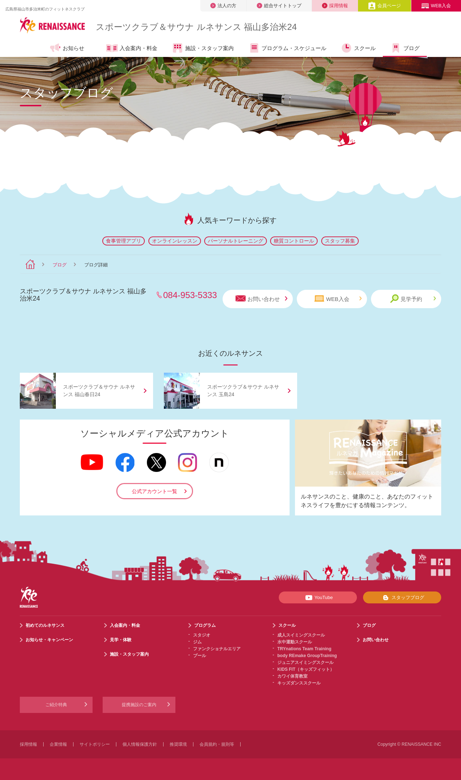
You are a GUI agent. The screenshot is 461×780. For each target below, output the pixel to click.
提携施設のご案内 (139, 704)
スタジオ (201, 635)
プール (199, 655)
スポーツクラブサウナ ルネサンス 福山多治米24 (196, 27)
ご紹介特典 (56, 704)
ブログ (405, 48)
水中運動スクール (294, 641)
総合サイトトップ (279, 5)
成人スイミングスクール (301, 635)
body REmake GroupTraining (307, 655)
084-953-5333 (190, 295)
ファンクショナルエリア (217, 648)
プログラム (205, 625)
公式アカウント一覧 (154, 491)
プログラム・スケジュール (287, 48)
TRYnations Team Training (304, 648)
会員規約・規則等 (217, 744)
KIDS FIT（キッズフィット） (305, 669)
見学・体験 (120, 639)
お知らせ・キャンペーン (49, 639)
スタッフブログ (402, 597)
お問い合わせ (261, 298)
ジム (197, 641)
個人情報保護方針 (139, 744)
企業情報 (58, 744)
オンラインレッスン (174, 241)
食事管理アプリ (123, 241)
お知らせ (66, 48)
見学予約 (413, 298)
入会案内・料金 (131, 48)
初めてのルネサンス (45, 625)
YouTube (318, 597)
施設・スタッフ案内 (203, 48)
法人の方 (223, 5)
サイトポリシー (95, 744)
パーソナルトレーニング (235, 241)
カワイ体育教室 (292, 676)
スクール (358, 48)
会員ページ (384, 5)
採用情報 (335, 5)
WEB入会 (436, 5)
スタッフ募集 (340, 241)
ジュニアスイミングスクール (305, 662)
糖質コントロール (294, 241)
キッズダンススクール (299, 683)
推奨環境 (178, 744)
